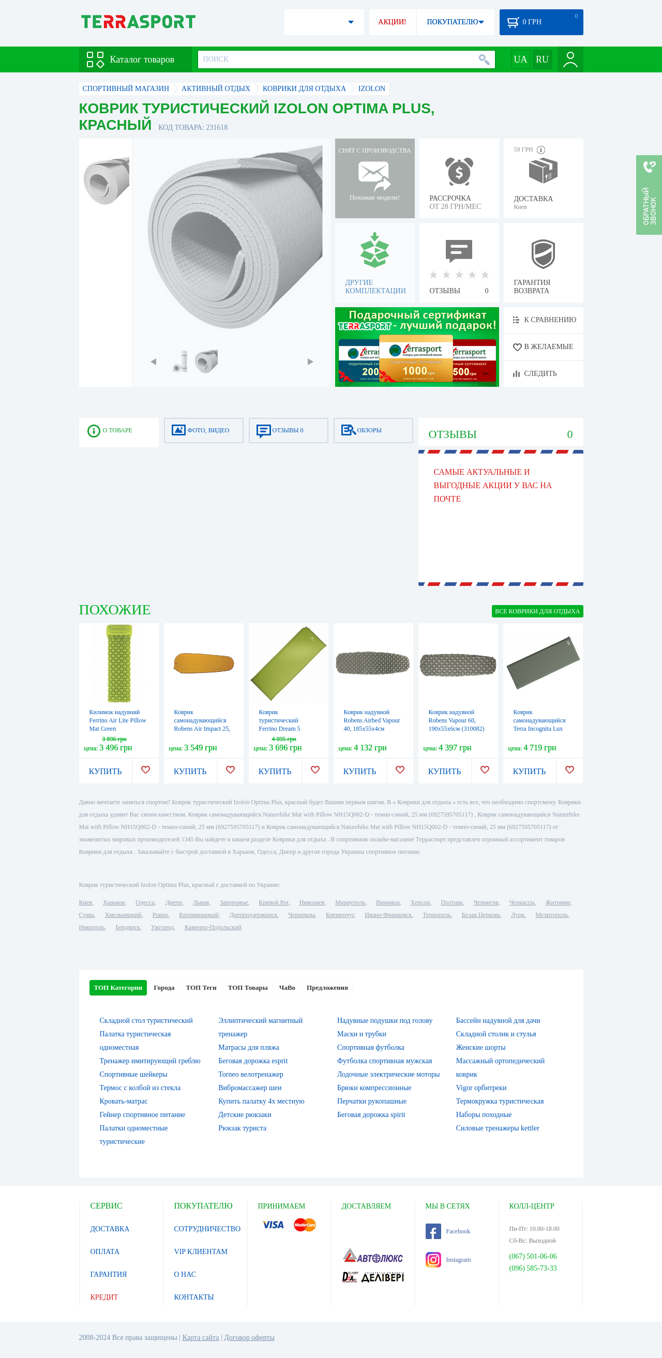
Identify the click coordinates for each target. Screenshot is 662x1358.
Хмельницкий (123, 914)
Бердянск (128, 927)
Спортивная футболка (370, 1047)
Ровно (160, 914)
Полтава (452, 902)
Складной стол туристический (146, 1020)
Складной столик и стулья (496, 1034)
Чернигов (486, 902)
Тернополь (436, 914)
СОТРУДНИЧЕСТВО (207, 1229)
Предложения (327, 987)
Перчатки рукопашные (372, 1101)
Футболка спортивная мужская (384, 1061)
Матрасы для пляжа (248, 1047)
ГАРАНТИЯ (109, 1274)
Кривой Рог (273, 902)
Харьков (114, 902)
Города (164, 987)
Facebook (448, 1231)
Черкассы (522, 902)
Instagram (448, 1260)
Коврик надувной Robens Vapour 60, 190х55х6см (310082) (457, 720)
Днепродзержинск (254, 914)
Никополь (92, 927)
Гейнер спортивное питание (143, 1115)
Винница (387, 902)
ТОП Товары (248, 987)
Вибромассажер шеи (249, 1088)
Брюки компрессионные (374, 1088)
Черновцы (301, 914)
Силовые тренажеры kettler (497, 1128)
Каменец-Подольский (213, 927)
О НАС (185, 1274)
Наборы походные (484, 1115)
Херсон (420, 902)
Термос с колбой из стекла (140, 1088)
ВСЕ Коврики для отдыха (537, 611)
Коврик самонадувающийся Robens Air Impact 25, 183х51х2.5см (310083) (202, 728)
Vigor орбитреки (481, 1088)
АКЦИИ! (392, 22)
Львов (201, 902)
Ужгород (162, 927)
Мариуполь (350, 902)
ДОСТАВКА (110, 1229)
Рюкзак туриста (242, 1128)
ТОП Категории (118, 987)
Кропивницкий (198, 914)
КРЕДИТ (104, 1297)
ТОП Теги (201, 987)
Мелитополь (551, 914)
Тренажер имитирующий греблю (150, 1061)
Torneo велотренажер (250, 1074)
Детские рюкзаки (245, 1115)
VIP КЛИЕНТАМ (201, 1252)
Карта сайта (201, 1337)
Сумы (86, 914)
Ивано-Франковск (388, 914)
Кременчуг (340, 914)
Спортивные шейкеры (134, 1074)
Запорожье (234, 902)
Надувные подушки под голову (385, 1020)
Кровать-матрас (124, 1101)
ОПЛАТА (105, 1252)
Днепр (174, 902)
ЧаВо (287, 987)
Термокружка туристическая (500, 1101)
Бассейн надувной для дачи (498, 1020)
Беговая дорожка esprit (253, 1061)
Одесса (145, 902)
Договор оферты (249, 1337)
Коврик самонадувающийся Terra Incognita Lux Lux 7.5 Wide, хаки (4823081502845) (540, 728)
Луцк (517, 914)
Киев (85, 902)
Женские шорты (481, 1047)
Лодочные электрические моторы (388, 1074)
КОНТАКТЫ (194, 1297)
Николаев (311, 902)
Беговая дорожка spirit (371, 1115)
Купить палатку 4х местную (261, 1101)
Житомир (558, 902)
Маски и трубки (361, 1034)
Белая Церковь (481, 914)
